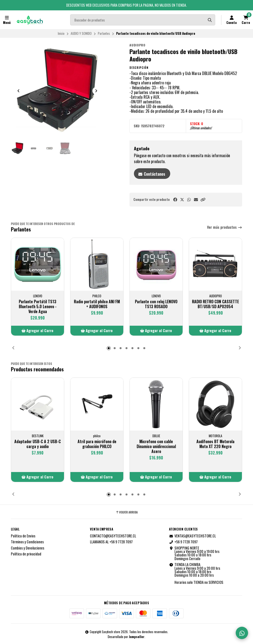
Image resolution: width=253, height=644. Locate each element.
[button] (202, 199)
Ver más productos (224, 227)
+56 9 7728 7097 (183, 542)
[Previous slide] (18, 91)
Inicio (61, 33)
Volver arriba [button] (126, 512)
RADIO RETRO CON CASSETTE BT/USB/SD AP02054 (215, 304)
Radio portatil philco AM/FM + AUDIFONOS (97, 304)
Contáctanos (151, 174)
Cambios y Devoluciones (27, 548)
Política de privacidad (26, 554)
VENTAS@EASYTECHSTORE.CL (192, 536)
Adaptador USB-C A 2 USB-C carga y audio (37, 444)
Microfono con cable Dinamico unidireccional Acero (156, 446)
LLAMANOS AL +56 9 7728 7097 (111, 542)
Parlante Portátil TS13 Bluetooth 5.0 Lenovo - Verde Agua (38, 306)
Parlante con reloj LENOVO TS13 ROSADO (156, 304)
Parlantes (104, 33)
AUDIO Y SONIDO (81, 33)
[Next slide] (96, 91)
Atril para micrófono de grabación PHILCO (97, 444)
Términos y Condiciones (27, 542)
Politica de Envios (23, 536)
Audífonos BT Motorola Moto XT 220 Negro (215, 444)
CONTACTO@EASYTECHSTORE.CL (113, 536)
